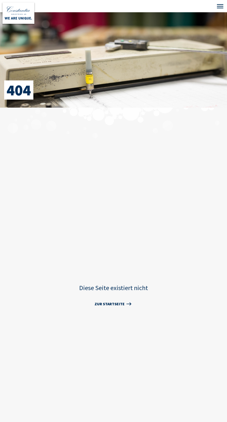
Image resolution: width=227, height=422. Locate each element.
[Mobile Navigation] (220, 6)
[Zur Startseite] (18, 13)
